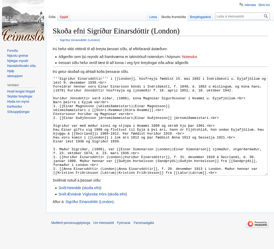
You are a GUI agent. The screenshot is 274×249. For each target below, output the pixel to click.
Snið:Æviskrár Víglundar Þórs (82, 214)
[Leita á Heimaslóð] (242, 16)
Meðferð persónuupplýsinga (70, 242)
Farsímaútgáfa (144, 242)
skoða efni (91, 207)
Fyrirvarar (123, 242)
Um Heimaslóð (103, 242)
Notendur (189, 57)
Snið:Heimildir (69, 207)
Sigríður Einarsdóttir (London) (80, 40)
